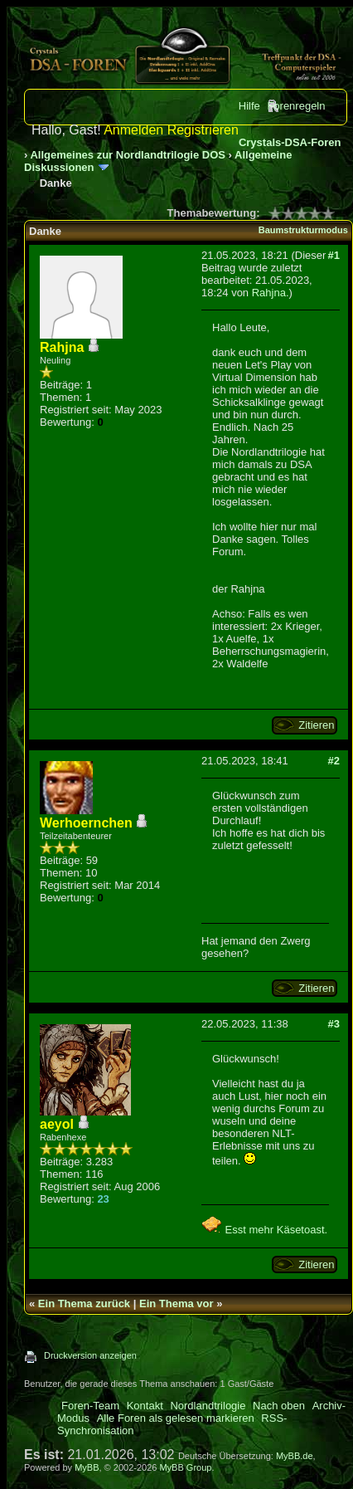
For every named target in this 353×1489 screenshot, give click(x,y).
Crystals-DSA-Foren (290, 142)
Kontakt (145, 1405)
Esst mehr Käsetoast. (264, 1229)
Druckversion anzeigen (90, 1355)
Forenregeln (296, 106)
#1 (333, 255)
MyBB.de (294, 1456)
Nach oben (279, 1405)
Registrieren (203, 130)
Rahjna (269, 292)
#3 (333, 1024)
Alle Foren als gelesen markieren (175, 1418)
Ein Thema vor (176, 1303)
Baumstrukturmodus (303, 230)
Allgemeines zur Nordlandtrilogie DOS (127, 155)
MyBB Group (185, 1467)
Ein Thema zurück (84, 1303)
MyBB (87, 1467)
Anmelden (133, 130)
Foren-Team (90, 1405)
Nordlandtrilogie (207, 1405)
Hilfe (249, 106)
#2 (333, 760)
